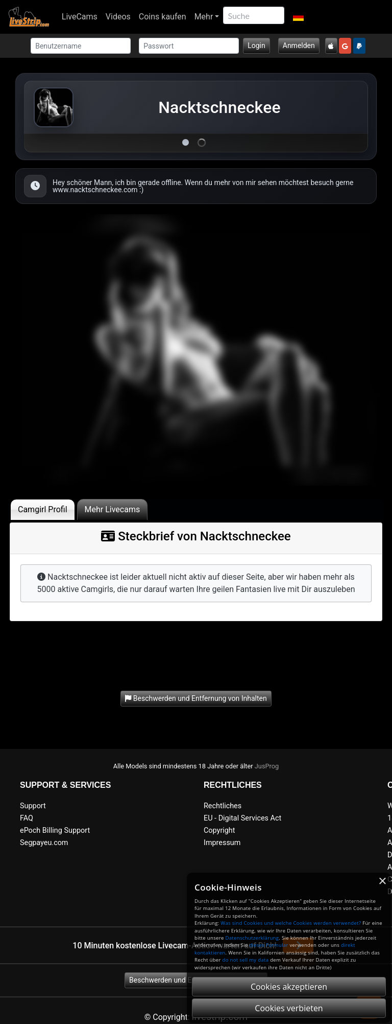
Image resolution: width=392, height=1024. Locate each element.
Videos (118, 16)
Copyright (219, 830)
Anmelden (299, 45)
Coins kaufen (162, 16)
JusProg (267, 766)
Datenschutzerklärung (252, 938)
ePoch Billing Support (55, 830)
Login (256, 45)
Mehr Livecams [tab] (112, 509)
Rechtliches (222, 806)
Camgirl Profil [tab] (42, 509)
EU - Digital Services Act (242, 818)
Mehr (203, 16)
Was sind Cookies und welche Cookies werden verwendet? (290, 923)
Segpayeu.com (44, 842)
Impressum (222, 842)
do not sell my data (246, 960)
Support (33, 806)
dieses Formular (268, 945)
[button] (297, 17)
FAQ (26, 818)
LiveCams (79, 16)
